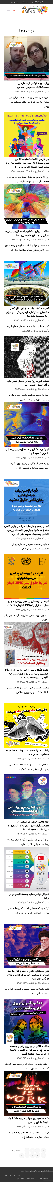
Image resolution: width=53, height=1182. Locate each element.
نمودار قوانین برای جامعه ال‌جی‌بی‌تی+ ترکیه (28, 896)
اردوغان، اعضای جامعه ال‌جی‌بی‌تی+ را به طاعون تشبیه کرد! (27, 451)
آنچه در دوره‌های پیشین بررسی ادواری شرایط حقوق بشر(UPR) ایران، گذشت (28, 603)
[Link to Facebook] (14, 1176)
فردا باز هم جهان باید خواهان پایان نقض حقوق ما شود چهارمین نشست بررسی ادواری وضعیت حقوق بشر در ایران (26, 530)
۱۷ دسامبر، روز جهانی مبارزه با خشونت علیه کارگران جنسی (28, 1120)
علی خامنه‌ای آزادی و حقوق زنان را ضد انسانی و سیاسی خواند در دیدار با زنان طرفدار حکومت (28, 975)
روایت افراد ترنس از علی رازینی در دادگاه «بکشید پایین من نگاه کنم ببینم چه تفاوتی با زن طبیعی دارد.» (27, 674)
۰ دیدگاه (45, 91)
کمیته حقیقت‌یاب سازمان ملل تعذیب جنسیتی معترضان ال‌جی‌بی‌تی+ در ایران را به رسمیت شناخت (27, 312)
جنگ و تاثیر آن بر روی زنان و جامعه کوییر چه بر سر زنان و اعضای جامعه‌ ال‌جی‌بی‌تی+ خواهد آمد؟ (29, 1050)
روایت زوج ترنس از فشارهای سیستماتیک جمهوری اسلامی (33, 85)
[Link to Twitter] (10, 1176)
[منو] (9, 10)
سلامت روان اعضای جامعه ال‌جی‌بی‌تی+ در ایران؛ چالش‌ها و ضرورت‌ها (27, 233)
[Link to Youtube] (6, 1176)
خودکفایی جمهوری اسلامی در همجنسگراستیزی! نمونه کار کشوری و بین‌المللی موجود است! (28, 826)
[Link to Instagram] (19, 1176)
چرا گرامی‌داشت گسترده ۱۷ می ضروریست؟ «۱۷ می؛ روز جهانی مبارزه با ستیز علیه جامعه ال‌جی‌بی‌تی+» (27, 163)
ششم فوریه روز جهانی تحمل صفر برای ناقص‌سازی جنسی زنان (28, 383)
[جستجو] (14, 10)
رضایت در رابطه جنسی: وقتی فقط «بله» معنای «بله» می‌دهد (27, 753)
